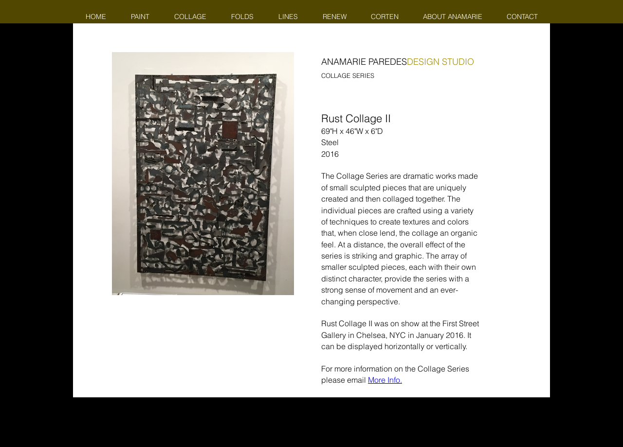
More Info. (385, 380)
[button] (203, 173)
